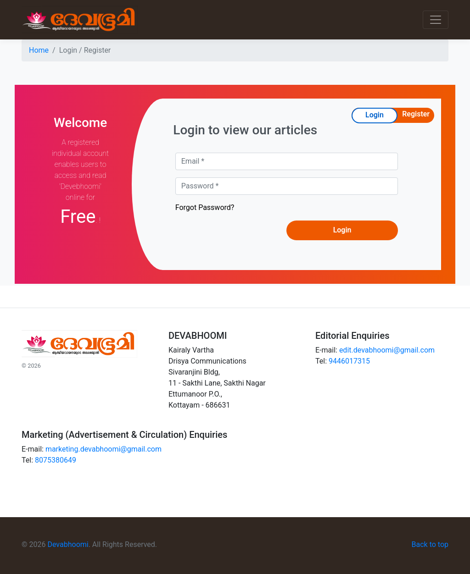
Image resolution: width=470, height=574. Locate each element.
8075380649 (55, 460)
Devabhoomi (67, 544)
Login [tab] (374, 114)
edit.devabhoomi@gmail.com (387, 350)
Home (39, 50)
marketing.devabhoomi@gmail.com (103, 449)
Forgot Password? (205, 207)
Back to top (430, 544)
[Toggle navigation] (435, 20)
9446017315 (349, 361)
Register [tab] (416, 114)
